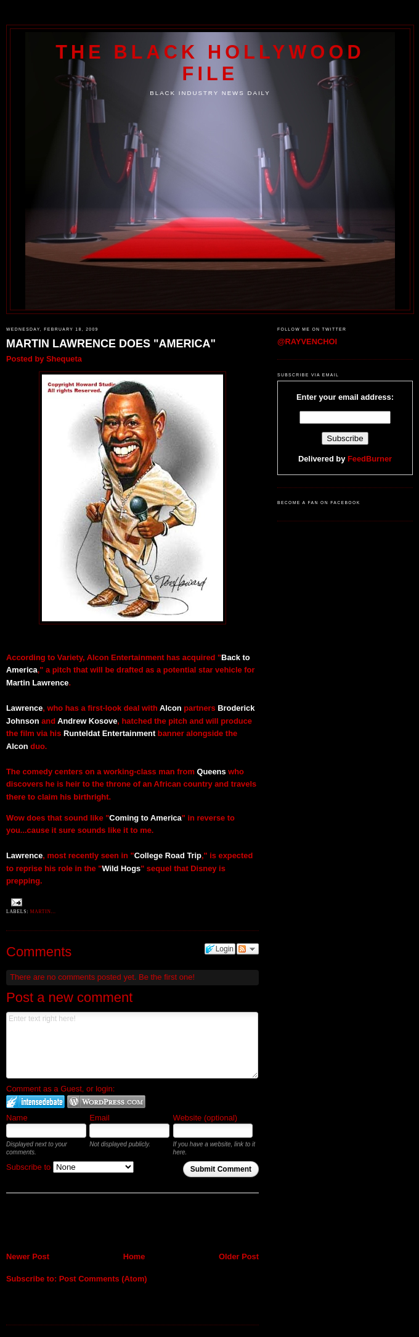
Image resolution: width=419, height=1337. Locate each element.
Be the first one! (167, 977)
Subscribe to (70, 1167)
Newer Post (27, 1256)
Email (99, 1117)
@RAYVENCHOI (307, 341)
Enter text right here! (132, 1045)
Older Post (239, 1256)
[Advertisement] (78, 1223)
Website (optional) (205, 1117)
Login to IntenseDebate (35, 1101)
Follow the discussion (248, 948)
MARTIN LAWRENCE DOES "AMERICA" (111, 343)
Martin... (43, 911)
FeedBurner (370, 458)
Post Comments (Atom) (103, 1278)
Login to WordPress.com (106, 1101)
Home (134, 1256)
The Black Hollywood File (209, 62)
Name (17, 1117)
